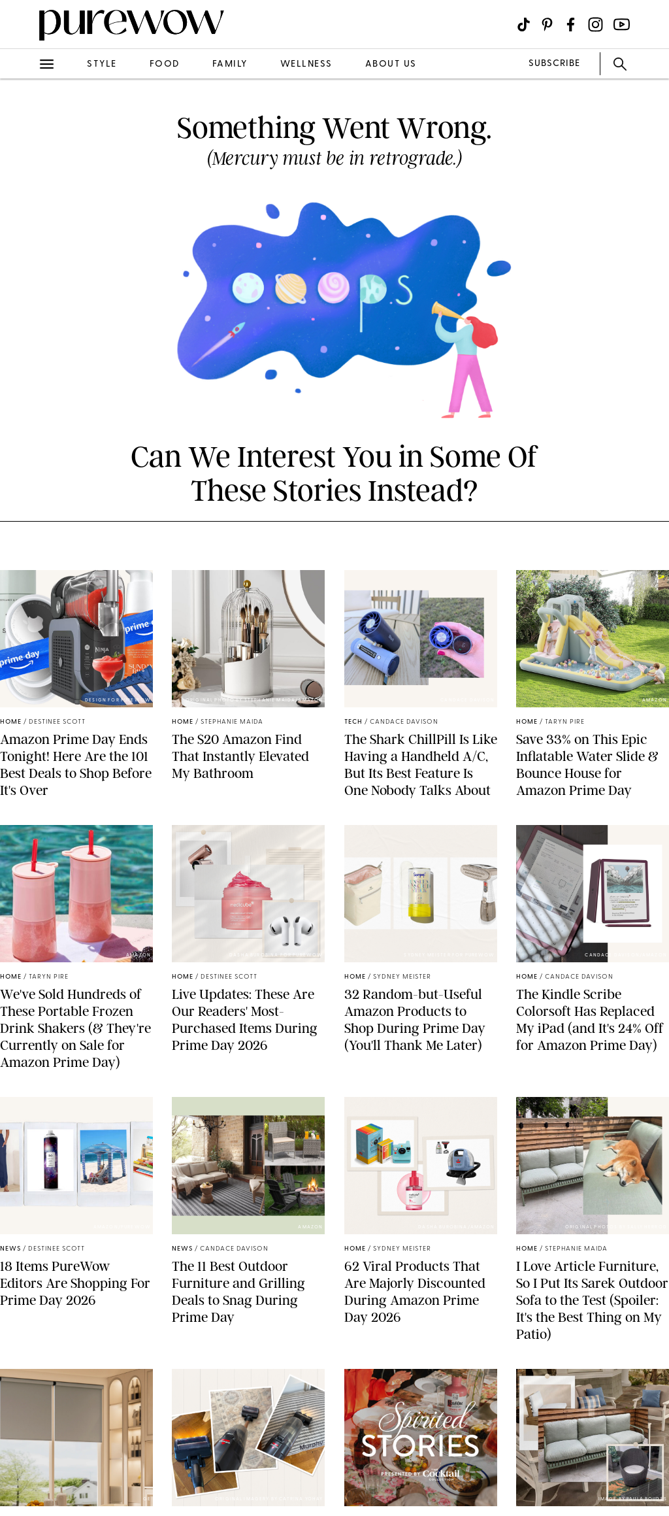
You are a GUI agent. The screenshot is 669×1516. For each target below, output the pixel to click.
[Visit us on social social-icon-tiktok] (523, 24)
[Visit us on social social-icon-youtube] (621, 24)
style (102, 64)
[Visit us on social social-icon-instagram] (595, 24)
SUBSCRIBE (554, 64)
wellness (306, 64)
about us (391, 64)
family (230, 64)
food (165, 64)
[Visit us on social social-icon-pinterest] (547, 24)
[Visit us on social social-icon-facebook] (571, 24)
